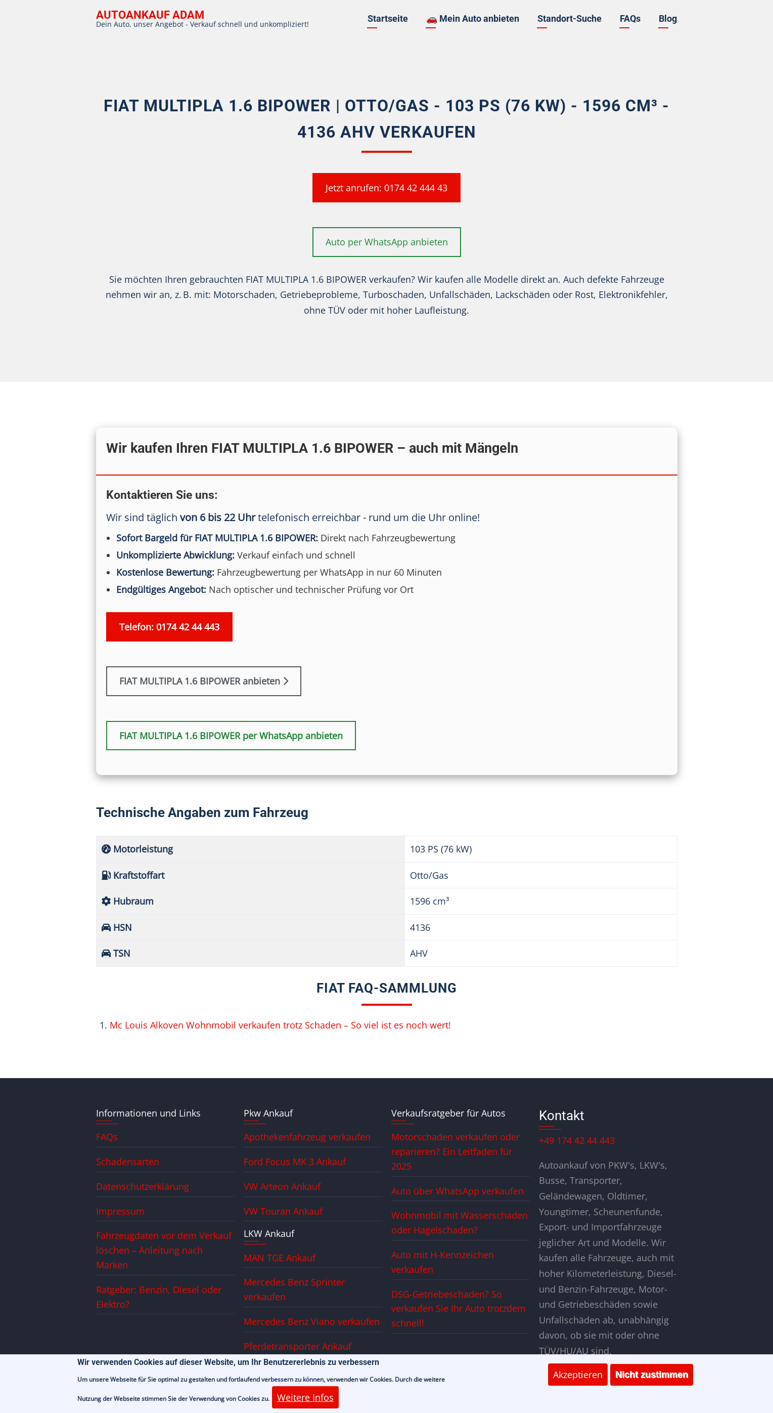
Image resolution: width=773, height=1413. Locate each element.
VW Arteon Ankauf (282, 1186)
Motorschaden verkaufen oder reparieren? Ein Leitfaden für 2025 (455, 1151)
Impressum (120, 1211)
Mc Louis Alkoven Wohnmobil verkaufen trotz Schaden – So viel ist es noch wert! (280, 1025)
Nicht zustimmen (651, 1380)
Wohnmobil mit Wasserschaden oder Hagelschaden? (459, 1222)
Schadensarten (127, 1161)
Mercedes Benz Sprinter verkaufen (294, 1289)
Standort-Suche (569, 18)
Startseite (388, 18)
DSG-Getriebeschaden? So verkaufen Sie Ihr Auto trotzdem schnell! (458, 1309)
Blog (668, 18)
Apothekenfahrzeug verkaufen (307, 1137)
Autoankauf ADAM (150, 15)
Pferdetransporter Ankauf (297, 1346)
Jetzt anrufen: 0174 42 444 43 (386, 188)
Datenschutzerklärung (142, 1186)
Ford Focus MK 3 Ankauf (295, 1161)
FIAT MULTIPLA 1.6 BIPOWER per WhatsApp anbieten (231, 736)
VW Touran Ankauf (283, 1211)
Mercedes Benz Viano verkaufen (312, 1321)
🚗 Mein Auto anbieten (472, 18)
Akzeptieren (578, 1380)
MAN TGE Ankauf (279, 1258)
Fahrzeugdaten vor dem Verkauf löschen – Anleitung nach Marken (164, 1250)
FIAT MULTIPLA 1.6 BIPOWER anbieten (203, 681)
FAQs (630, 18)
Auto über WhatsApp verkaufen (457, 1191)
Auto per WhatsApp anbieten (387, 242)
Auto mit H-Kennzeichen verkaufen (442, 1262)
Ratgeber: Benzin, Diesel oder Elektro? (158, 1296)
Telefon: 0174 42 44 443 (169, 627)
